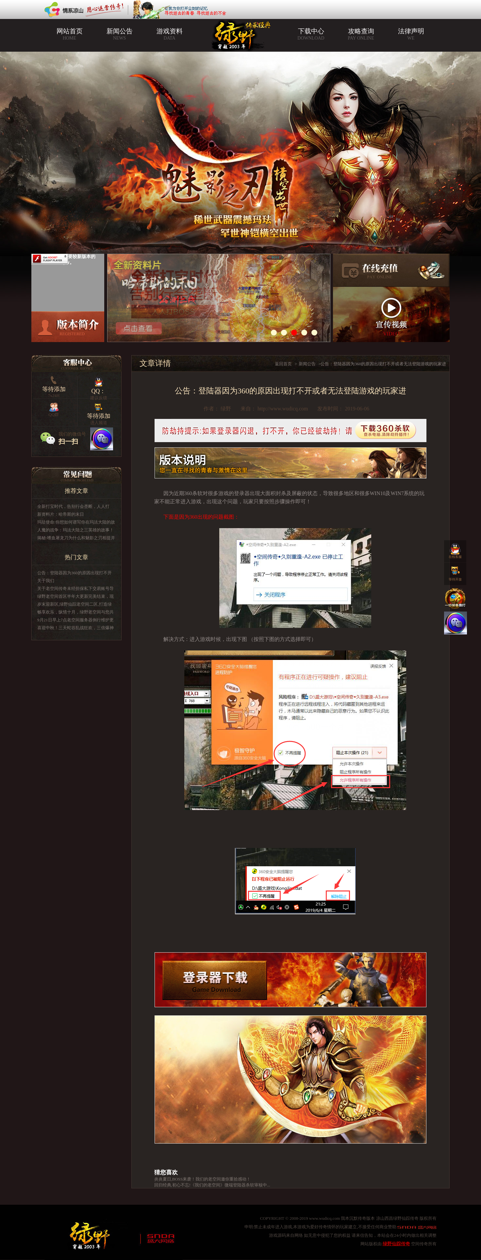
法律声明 (411, 34)
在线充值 (391, 270)
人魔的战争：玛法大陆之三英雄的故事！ (75, 529)
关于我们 (45, 580)
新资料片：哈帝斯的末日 (60, 514)
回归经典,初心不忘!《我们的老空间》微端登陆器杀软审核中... (212, 1184)
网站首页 (69, 34)
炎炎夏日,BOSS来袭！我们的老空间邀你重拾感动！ (202, 1179)
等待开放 (455, 572)
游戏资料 (169, 34)
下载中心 (311, 34)
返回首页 (283, 363)
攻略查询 (361, 34)
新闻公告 (119, 34)
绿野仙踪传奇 (396, 1243)
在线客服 (455, 549)
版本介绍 (67, 326)
